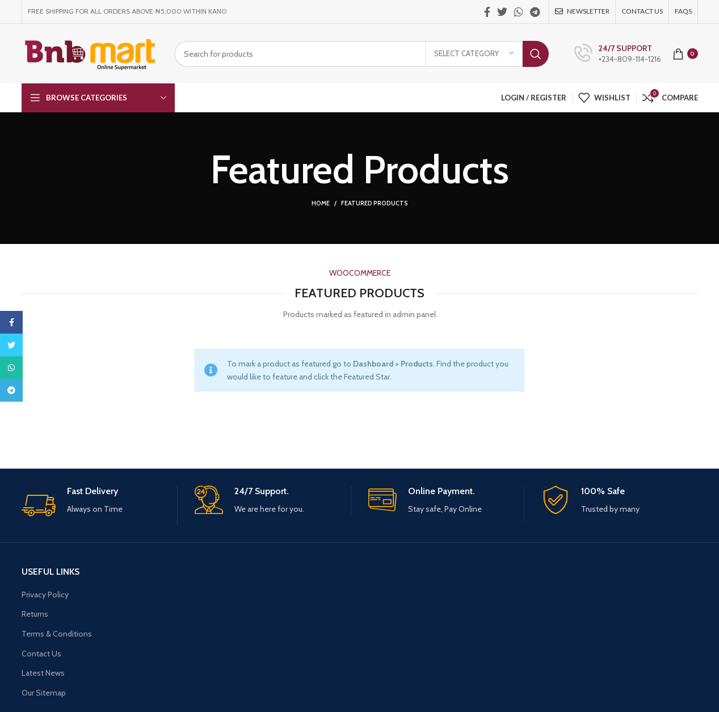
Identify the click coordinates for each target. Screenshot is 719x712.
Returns (35, 614)
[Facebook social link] (487, 11)
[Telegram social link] (535, 11)
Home (321, 203)
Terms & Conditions (57, 634)
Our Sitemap (44, 693)
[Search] (361, 54)
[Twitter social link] (502, 11)
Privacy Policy (45, 594)
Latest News (43, 673)
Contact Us (41, 653)
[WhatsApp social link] (519, 11)
